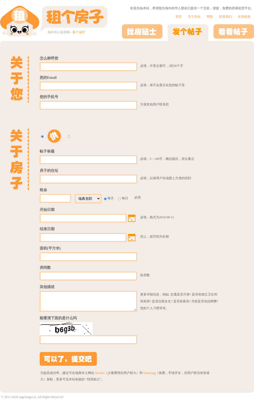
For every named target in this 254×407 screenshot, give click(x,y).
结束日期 (47, 229)
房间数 (45, 268)
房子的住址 (49, 171)
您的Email (48, 78)
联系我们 (225, 16)
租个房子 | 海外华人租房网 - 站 (53, 20)
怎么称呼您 (49, 58)
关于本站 (194, 16)
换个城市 (78, 32)
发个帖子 (188, 32)
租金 (43, 190)
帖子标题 (47, 151)
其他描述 (47, 287)
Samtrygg (149, 376)
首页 (178, 16)
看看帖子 (234, 32)
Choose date (131, 218)
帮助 (210, 16)
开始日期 (47, 210)
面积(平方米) (50, 248)
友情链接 (244, 16)
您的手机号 (49, 97)
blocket (99, 376)
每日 (123, 198)
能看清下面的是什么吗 (58, 321)
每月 (109, 198)
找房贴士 (142, 32)
